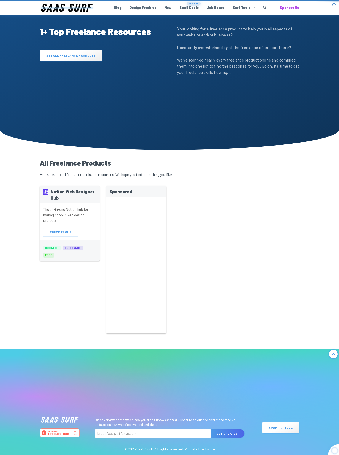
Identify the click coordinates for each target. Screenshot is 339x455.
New (168, 7)
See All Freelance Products (71, 55)
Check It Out (61, 238)
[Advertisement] (101, 96)
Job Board (215, 7)
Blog (118, 7)
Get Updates (227, 433)
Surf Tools (241, 7)
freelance (73, 253)
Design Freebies (143, 7)
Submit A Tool (281, 427)
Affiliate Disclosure (200, 449)
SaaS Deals (189, 7)
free (48, 261)
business (51, 253)
